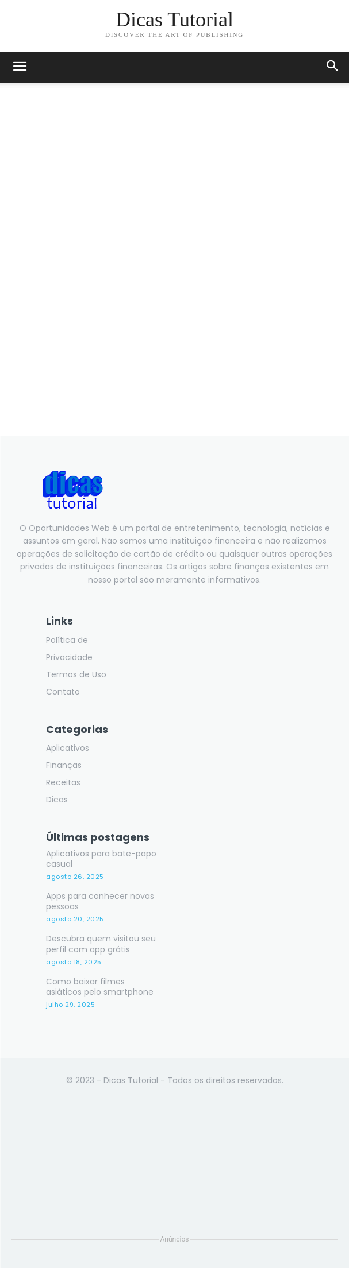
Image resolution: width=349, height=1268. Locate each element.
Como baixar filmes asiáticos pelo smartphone (100, 987)
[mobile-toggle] (19, 67)
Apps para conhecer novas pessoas (100, 901)
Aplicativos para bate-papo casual (101, 859)
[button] (333, 67)
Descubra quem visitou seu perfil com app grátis (101, 944)
